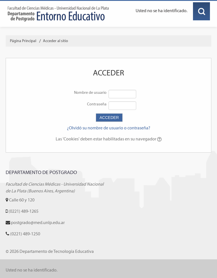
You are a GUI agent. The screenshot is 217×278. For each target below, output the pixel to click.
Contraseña (97, 104)
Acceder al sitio (55, 40)
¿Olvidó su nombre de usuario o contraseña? (108, 128)
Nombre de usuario (90, 92)
